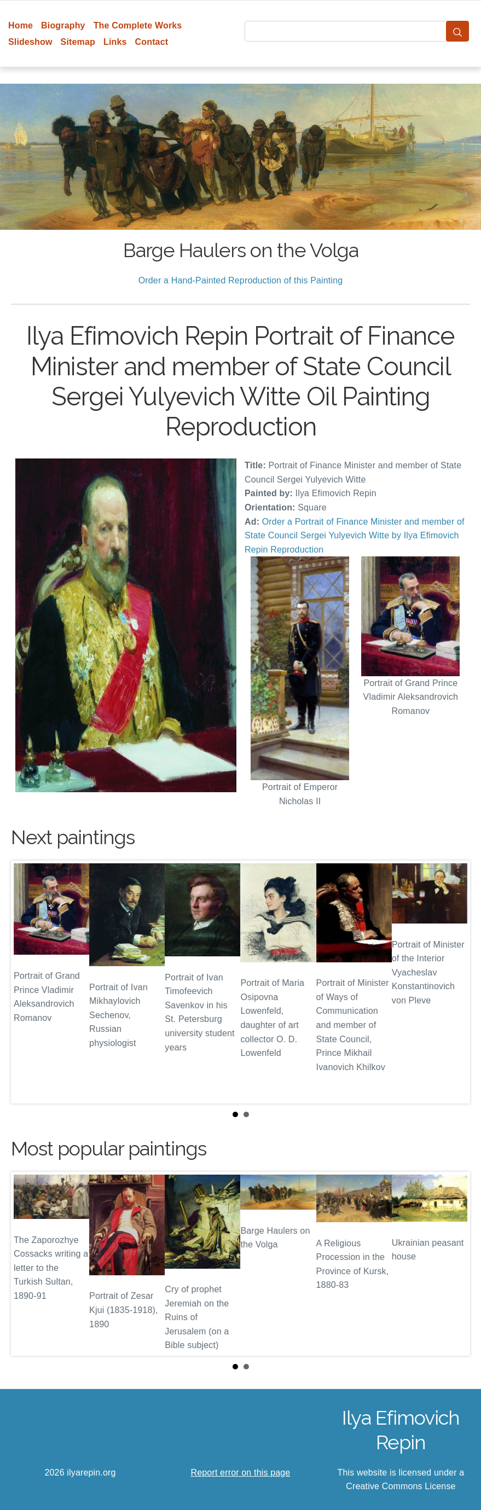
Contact (152, 42)
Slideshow (30, 42)
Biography (63, 25)
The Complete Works (138, 25)
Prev (28, 982)
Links (115, 42)
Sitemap (78, 42)
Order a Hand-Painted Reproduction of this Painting (240, 280)
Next (453, 982)
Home (20, 25)
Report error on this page (241, 1472)
